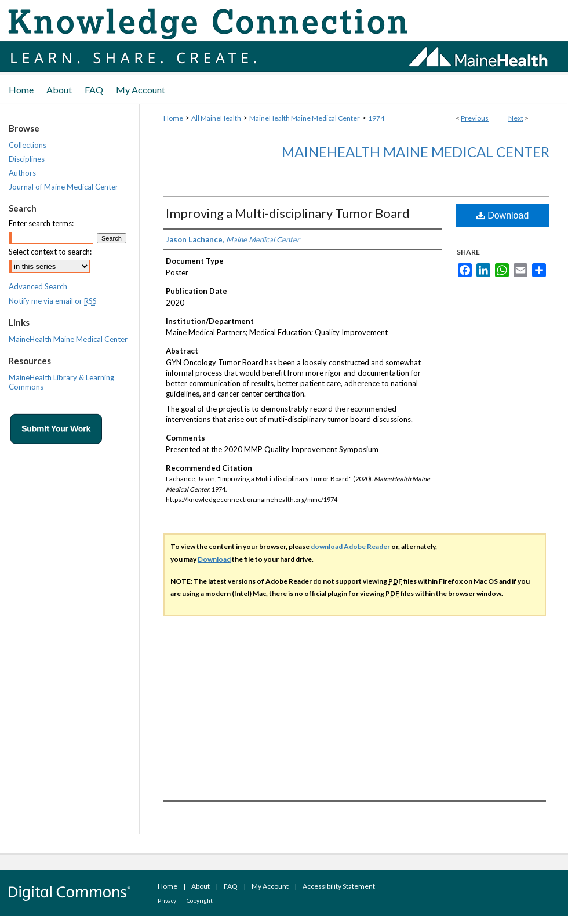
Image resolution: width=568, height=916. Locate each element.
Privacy (167, 900)
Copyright (200, 900)
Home (173, 118)
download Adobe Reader (350, 546)
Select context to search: (50, 251)
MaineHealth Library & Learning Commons (61, 382)
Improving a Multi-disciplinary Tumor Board (288, 213)
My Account (270, 886)
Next (515, 118)
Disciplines (27, 158)
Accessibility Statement (339, 886)
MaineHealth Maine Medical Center (304, 118)
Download (502, 215)
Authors (22, 172)
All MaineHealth (216, 118)
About (200, 886)
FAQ (231, 886)
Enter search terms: (41, 223)
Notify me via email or (53, 301)
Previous (475, 118)
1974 (376, 118)
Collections (27, 145)
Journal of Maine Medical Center (63, 186)
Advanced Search (38, 286)
